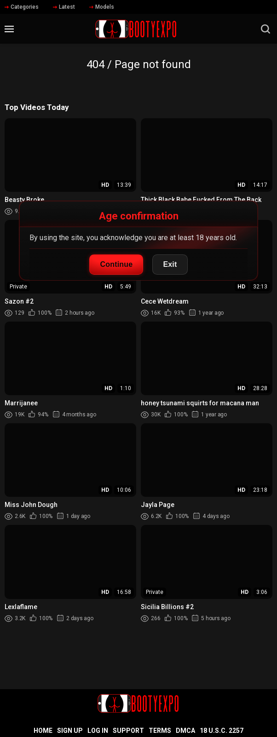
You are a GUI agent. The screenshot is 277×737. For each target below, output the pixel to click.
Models (101, 7)
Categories (22, 7)
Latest (64, 7)
